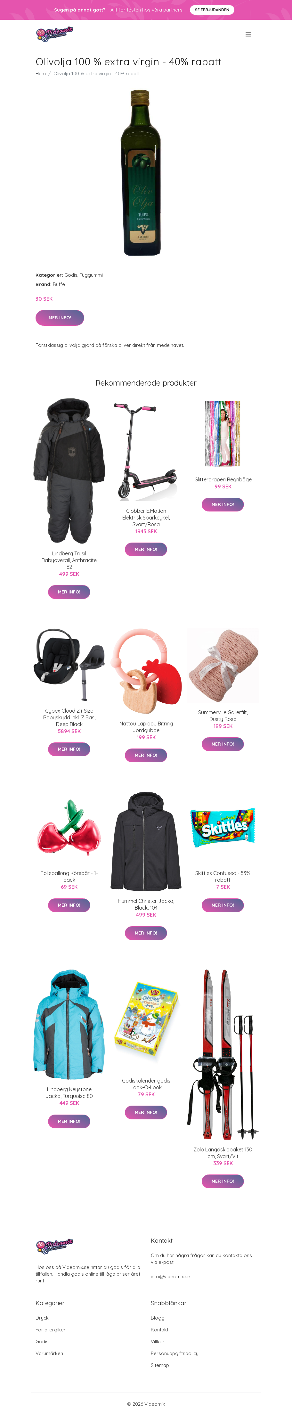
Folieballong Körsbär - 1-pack (69, 876)
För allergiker (51, 1330)
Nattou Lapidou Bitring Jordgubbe (146, 726)
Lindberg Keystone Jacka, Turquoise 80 (69, 1092)
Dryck (42, 1318)
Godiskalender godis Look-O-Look (146, 1084)
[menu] (248, 34)
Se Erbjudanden (212, 9)
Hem (41, 73)
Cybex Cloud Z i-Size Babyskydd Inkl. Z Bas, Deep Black (69, 717)
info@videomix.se (170, 1276)
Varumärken (49, 1353)
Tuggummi (91, 275)
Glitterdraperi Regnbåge (223, 479)
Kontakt (159, 1330)
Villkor (158, 1341)
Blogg (158, 1318)
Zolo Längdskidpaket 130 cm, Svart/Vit (222, 1152)
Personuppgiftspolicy (175, 1353)
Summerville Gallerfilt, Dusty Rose (223, 715)
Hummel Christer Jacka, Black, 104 (146, 904)
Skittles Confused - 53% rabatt (222, 876)
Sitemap (160, 1365)
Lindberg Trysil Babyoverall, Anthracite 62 (69, 560)
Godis (70, 275)
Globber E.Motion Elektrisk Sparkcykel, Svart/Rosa (146, 518)
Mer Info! (60, 318)
